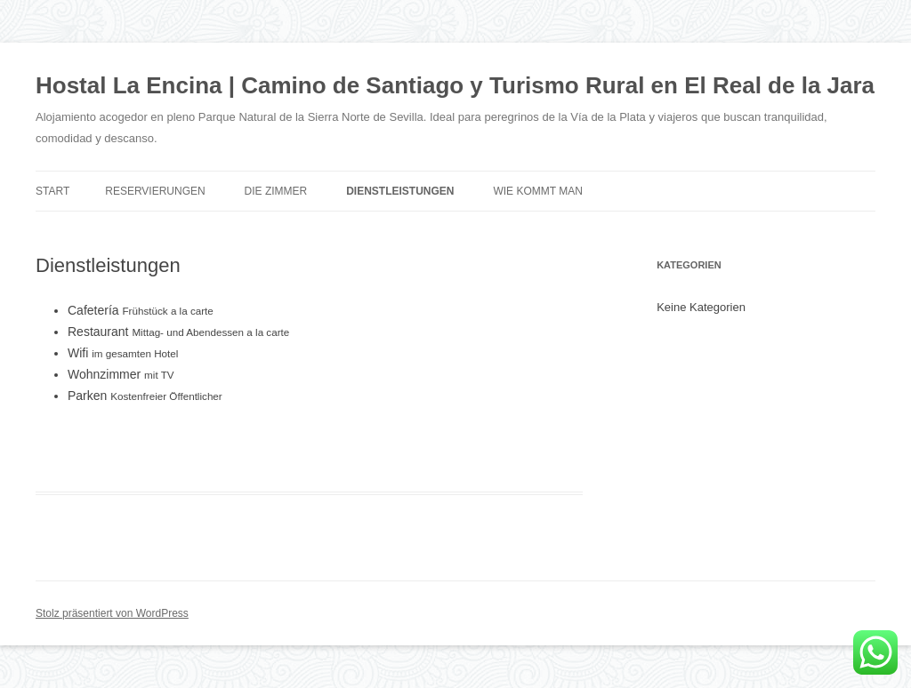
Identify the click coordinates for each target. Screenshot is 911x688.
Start (52, 191)
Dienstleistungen (400, 191)
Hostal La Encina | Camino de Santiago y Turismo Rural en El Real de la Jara (455, 85)
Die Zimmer (276, 191)
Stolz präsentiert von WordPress (112, 613)
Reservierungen (155, 191)
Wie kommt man (537, 191)
